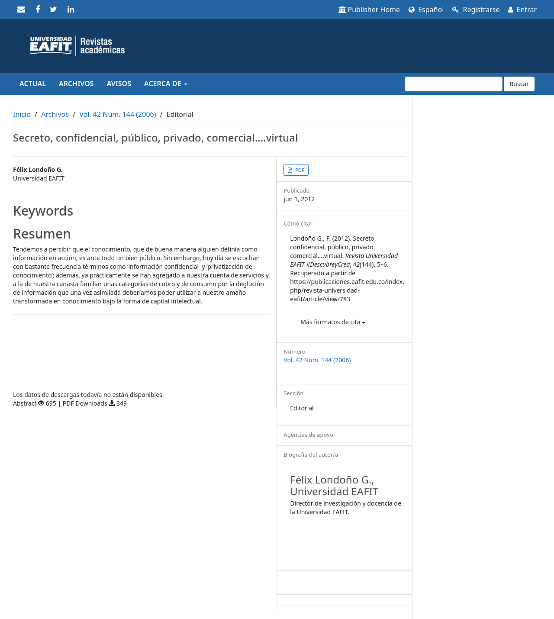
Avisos (119, 83)
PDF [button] (299, 170)
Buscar (519, 84)
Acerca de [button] (165, 83)
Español (426, 9)
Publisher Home (369, 9)
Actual (32, 83)
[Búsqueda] (453, 84)
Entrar (522, 9)
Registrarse (475, 9)
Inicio (22, 114)
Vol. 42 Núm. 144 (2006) (117, 114)
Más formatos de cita (332, 322)
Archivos (76, 83)
